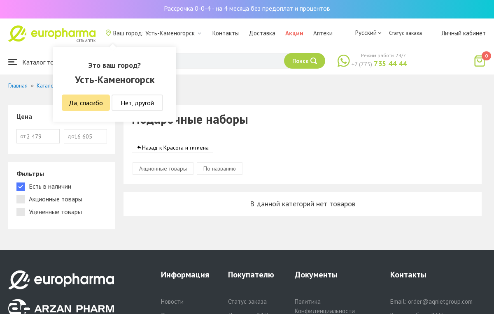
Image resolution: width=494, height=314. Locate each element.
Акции (294, 33)
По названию (219, 168)
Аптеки (323, 33)
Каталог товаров (39, 62)
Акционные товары (163, 168)
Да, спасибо (86, 103)
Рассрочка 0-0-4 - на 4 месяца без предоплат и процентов (247, 8)
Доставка (262, 33)
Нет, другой (137, 103)
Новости (172, 301)
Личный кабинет (463, 33)
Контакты (225, 33)
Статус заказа (405, 33)
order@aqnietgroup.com (440, 301)
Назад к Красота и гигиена (175, 147)
